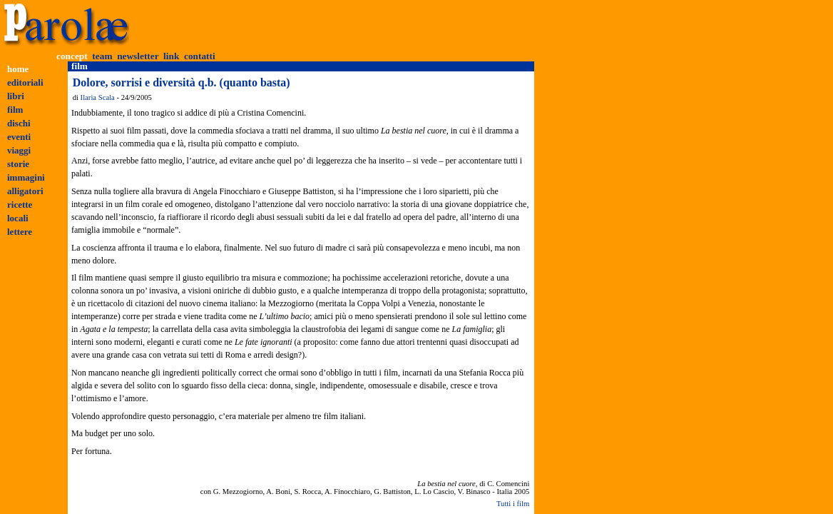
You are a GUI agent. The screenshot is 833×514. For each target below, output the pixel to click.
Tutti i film (512, 504)
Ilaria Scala (98, 97)
